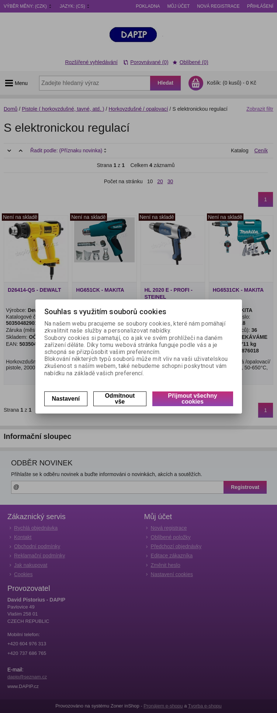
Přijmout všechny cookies (192, 399)
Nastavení (66, 398)
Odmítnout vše (120, 399)
